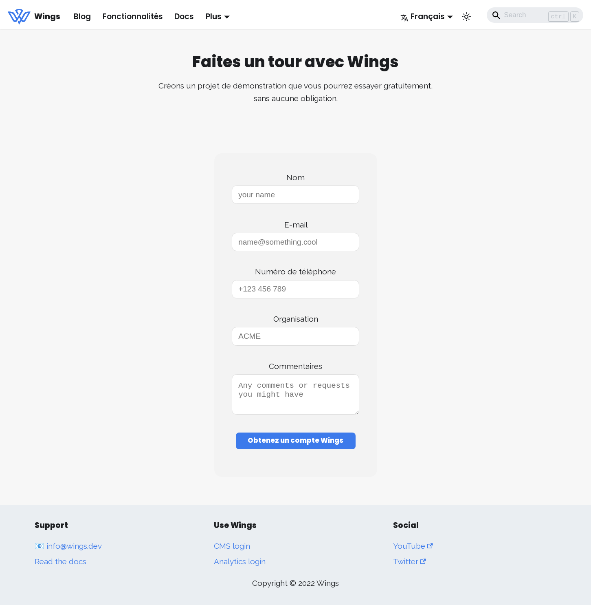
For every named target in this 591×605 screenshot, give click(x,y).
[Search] (535, 15)
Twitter (409, 561)
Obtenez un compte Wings (295, 445)
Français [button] (422, 16)
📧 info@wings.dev (68, 545)
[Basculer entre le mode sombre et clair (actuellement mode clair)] (466, 16)
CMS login (232, 545)
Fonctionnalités (133, 16)
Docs (184, 16)
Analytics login (240, 561)
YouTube (413, 545)
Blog (82, 16)
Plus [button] (214, 16)
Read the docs (60, 561)
